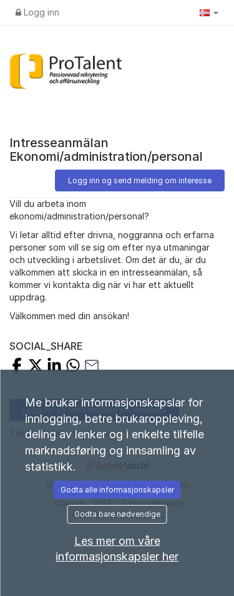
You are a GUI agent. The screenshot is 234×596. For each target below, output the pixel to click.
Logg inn (37, 12)
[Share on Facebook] (16, 367)
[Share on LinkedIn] (54, 367)
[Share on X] (35, 367)
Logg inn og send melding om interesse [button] (140, 180)
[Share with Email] (91, 367)
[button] (209, 12)
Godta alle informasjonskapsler (117, 489)
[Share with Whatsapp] (73, 367)
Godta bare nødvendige (117, 514)
